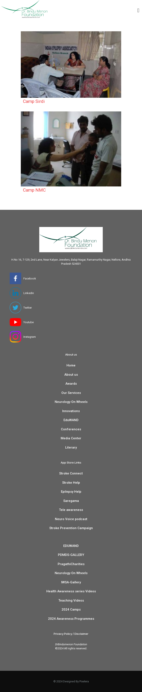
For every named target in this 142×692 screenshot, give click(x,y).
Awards (71, 384)
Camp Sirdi (34, 101)
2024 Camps (71, 609)
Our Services (71, 393)
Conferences (71, 429)
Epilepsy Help (71, 492)
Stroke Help (71, 483)
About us (71, 375)
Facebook (29, 278)
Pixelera (84, 681)
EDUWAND (71, 546)
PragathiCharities (71, 564)
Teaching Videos (71, 600)
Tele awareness (71, 510)
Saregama (71, 501)
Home (71, 365)
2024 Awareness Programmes (71, 619)
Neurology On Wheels (71, 402)
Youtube (28, 322)
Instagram (29, 336)
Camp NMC (34, 190)
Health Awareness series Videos (71, 591)
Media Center (71, 438)
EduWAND (71, 420)
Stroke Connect (71, 473)
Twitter (27, 307)
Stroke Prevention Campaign (71, 528)
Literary (71, 447)
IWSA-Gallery (71, 582)
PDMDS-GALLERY (71, 555)
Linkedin (28, 293)
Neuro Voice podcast (71, 519)
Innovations (71, 411)
